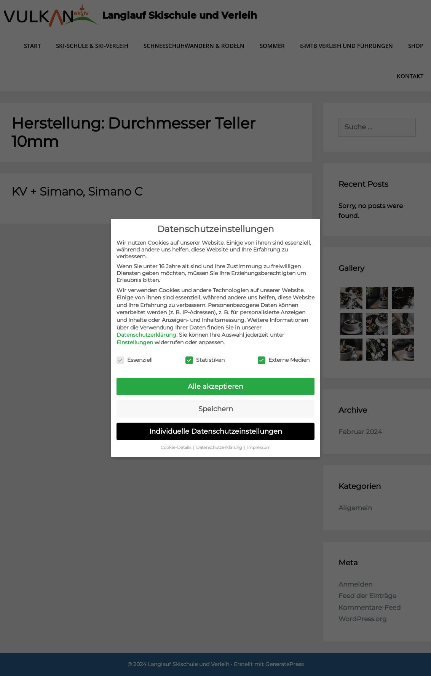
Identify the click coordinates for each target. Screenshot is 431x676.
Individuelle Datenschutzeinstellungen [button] (215, 431)
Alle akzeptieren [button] (215, 386)
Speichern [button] (215, 409)
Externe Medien (284, 359)
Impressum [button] (259, 447)
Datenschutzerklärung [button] (219, 447)
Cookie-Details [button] (176, 447)
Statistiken (205, 359)
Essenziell (135, 359)
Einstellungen (135, 342)
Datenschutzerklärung (146, 334)
